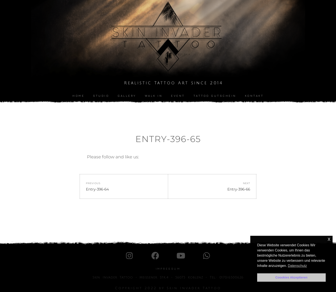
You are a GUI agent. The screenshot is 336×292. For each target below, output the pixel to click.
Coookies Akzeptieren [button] (291, 277)
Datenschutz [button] (297, 266)
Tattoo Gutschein (215, 95)
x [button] (329, 239)
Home (78, 95)
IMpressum (168, 268)
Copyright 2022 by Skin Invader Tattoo (168, 288)
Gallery (127, 95)
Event (178, 95)
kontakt (254, 95)
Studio (101, 95)
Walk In (154, 95)
